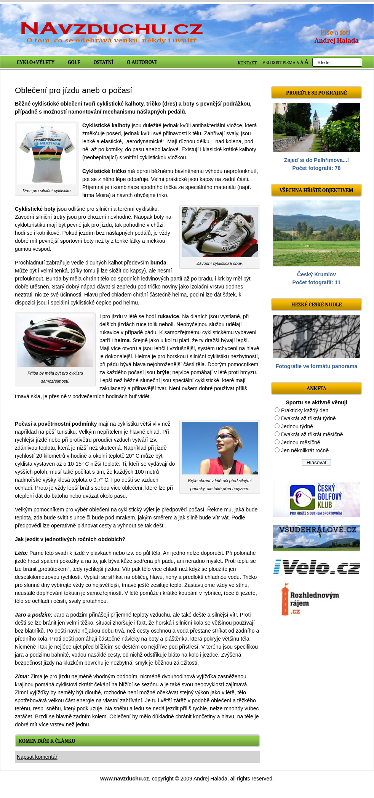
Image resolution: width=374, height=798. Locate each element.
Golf (74, 62)
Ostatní (104, 62)
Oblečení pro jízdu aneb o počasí (73, 90)
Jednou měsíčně (300, 442)
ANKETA (316, 388)
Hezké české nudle (316, 304)
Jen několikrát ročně (305, 450)
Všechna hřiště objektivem (316, 190)
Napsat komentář (37, 757)
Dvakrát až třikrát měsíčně (312, 434)
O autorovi (142, 62)
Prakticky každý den (305, 410)
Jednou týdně (297, 426)
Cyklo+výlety (35, 62)
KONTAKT (247, 63)
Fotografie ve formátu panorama (317, 366)
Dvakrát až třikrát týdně (308, 418)
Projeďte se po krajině (316, 93)
